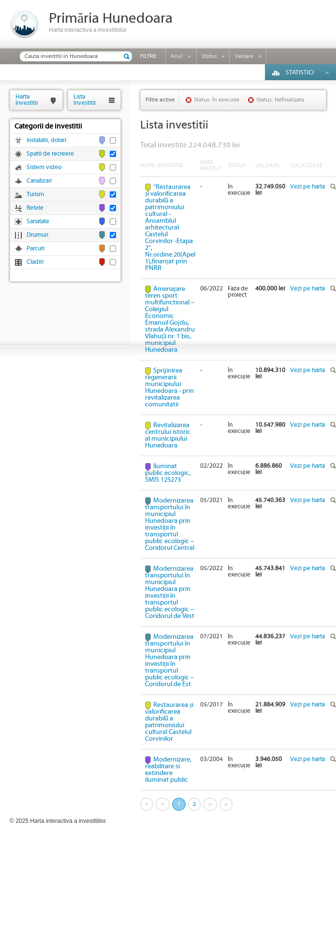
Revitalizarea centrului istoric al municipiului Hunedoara (167, 435)
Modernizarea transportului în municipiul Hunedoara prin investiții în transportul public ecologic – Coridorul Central (169, 524)
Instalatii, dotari (46, 140)
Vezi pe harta (307, 187)
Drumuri (37, 235)
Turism (35, 194)
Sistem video (44, 167)
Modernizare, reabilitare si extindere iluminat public (168, 769)
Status (209, 56)
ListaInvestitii (84, 99)
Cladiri (35, 262)
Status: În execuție (216, 100)
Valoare (243, 56)
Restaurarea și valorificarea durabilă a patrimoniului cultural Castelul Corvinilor (169, 722)
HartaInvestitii (26, 99)
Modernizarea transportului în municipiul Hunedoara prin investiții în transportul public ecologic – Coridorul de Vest (169, 592)
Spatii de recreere (50, 154)
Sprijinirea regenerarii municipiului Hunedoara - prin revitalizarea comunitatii (169, 387)
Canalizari (39, 181)
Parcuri (35, 248)
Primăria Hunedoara (111, 19)
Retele (35, 208)
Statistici (300, 72)
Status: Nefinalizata (280, 100)
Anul (177, 56)
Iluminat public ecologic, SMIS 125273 (167, 473)
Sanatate (38, 221)
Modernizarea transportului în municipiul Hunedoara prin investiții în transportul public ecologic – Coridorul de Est (169, 660)
